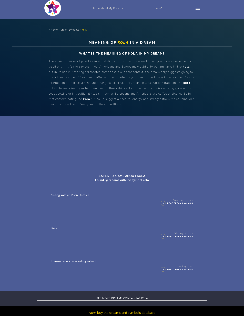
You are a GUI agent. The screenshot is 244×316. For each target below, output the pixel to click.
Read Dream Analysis (180, 203)
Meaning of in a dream (122, 42)
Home (54, 29)
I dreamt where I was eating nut (73, 261)
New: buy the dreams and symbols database (122, 312)
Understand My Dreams (108, 8)
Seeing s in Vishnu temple (70, 195)
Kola (54, 228)
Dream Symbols (69, 29)
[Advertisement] (122, 141)
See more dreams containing (122, 298)
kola (84, 29)
